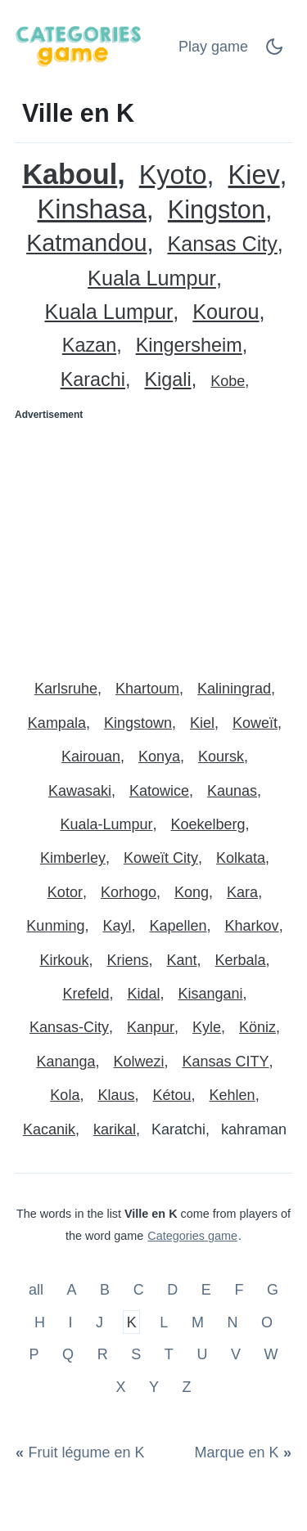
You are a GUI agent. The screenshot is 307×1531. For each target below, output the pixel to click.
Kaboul (69, 174)
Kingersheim (189, 345)
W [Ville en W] (271, 1354)
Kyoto (173, 175)
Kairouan (90, 756)
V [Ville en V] (236, 1354)
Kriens (127, 960)
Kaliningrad (234, 688)
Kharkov (252, 926)
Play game (213, 46)
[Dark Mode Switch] (274, 52)
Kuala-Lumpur (106, 824)
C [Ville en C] (138, 1290)
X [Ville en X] (120, 1387)
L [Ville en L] (164, 1321)
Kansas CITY (226, 1061)
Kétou (171, 1095)
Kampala (57, 723)
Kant (182, 960)
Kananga (65, 1061)
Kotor (65, 892)
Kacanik (49, 1129)
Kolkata (240, 858)
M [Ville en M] (198, 1321)
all (38, 1290)
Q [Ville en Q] (68, 1354)
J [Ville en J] (99, 1321)
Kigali (168, 379)
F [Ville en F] (238, 1290)
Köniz (257, 1027)
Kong (191, 892)
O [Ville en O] (267, 1321)
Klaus (115, 1095)
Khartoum (147, 688)
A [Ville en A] (72, 1290)
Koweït (255, 723)
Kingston (216, 209)
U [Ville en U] (201, 1354)
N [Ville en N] (232, 1321)
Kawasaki (79, 791)
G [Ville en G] (272, 1290)
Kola (64, 1095)
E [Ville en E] (206, 1290)
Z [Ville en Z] (187, 1387)
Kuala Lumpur (152, 278)
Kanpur (150, 1027)
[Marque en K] (239, 1452)
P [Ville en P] (33, 1354)
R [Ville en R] (102, 1354)
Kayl (116, 926)
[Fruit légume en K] (83, 1452)
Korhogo (128, 892)
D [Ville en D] (172, 1290)
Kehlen (232, 1095)
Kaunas (232, 791)
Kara (242, 892)
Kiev (254, 175)
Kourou (225, 312)
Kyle (206, 1027)
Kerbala (240, 960)
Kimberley (73, 858)
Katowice (159, 791)
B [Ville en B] (105, 1290)
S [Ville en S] (136, 1354)
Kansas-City (69, 1027)
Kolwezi (138, 1061)
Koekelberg (208, 824)
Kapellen (177, 926)
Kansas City (222, 244)
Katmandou (86, 243)
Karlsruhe (65, 688)
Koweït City (161, 858)
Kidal (143, 993)
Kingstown (138, 723)
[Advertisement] (153, 543)
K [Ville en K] (132, 1321)
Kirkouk (63, 960)
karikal (114, 1129)
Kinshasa (92, 209)
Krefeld (85, 993)
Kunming (55, 926)
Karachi (93, 379)
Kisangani (210, 993)
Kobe (227, 381)
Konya (159, 756)
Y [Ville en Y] (154, 1387)
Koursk (221, 756)
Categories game (192, 1235)
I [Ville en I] (71, 1321)
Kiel (202, 723)
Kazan (89, 345)
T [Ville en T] (169, 1354)
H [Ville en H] (39, 1321)
